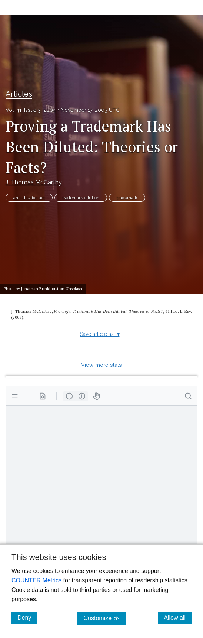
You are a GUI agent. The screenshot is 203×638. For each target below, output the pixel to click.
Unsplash (74, 288)
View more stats (101, 365)
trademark (127, 197)
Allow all (178, 617)
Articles (19, 94)
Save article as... (100, 334)
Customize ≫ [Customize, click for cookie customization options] (104, 617)
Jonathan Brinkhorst (40, 288)
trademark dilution (80, 197)
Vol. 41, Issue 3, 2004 (31, 110)
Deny (27, 617)
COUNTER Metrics (36, 580)
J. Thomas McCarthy (34, 182)
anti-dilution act (29, 197)
